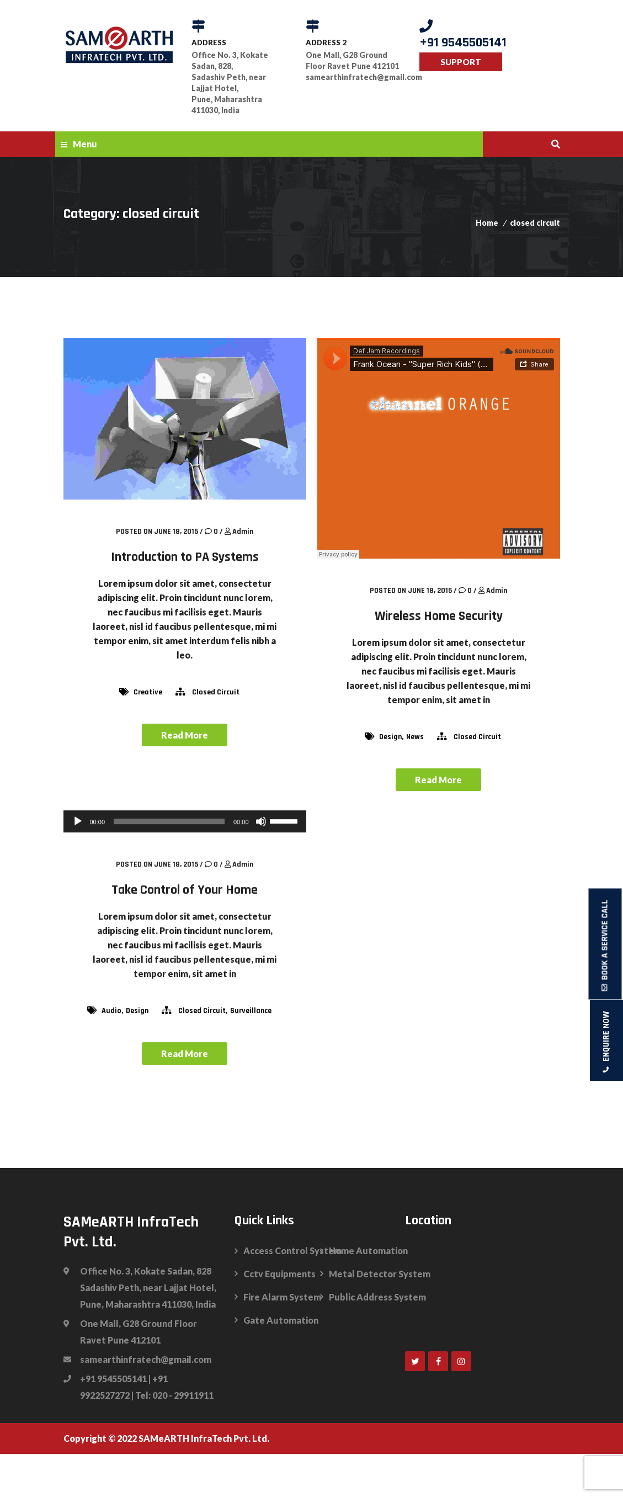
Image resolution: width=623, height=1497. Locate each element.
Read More (184, 735)
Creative (148, 692)
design (390, 737)
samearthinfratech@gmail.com (354, 77)
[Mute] (261, 820)
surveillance (250, 1010)
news (415, 737)
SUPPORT (460, 62)
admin (242, 532)
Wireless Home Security (439, 616)
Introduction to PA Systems (185, 557)
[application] (184, 821)
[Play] (77, 820)
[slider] (169, 821)
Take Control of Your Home (184, 889)
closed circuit (535, 222)
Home (487, 222)
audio (111, 1010)
